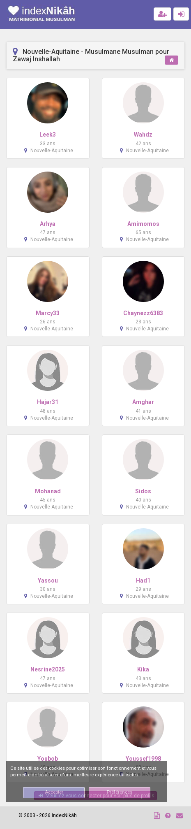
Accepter (54, 792)
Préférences (119, 792)
